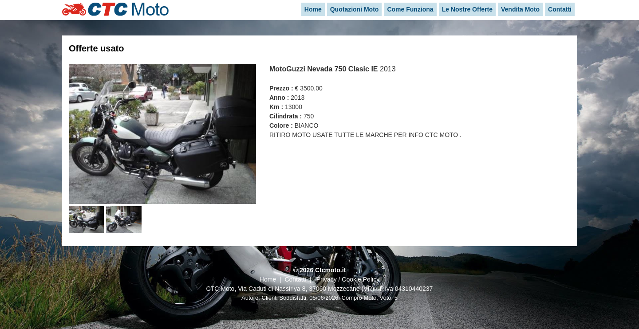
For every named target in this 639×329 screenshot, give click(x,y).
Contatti (295, 279)
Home (268, 279)
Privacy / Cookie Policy (347, 279)
